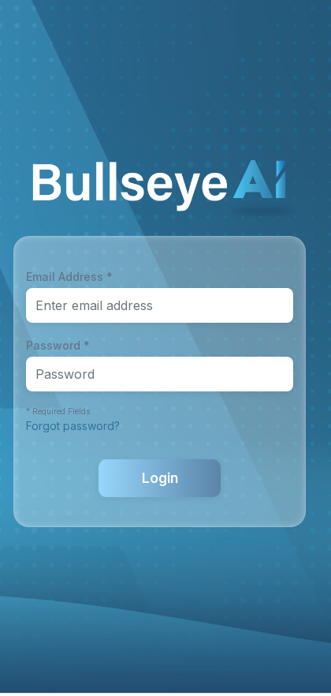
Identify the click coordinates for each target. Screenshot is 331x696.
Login (160, 478)
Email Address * (69, 276)
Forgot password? (73, 425)
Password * (58, 345)
